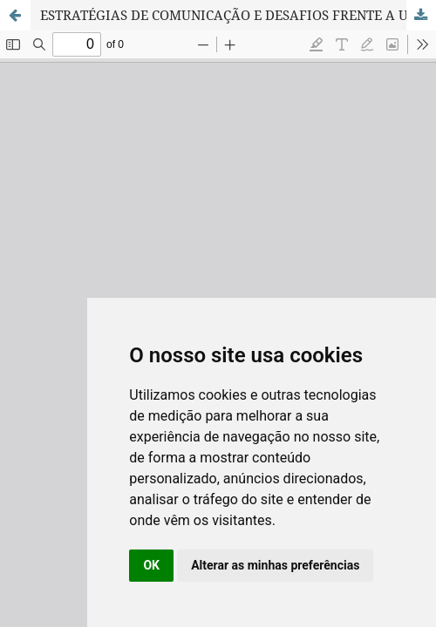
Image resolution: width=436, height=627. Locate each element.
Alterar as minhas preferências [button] (275, 565)
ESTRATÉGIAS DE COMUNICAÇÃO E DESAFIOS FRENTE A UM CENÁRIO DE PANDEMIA (238, 15)
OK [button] (151, 565)
